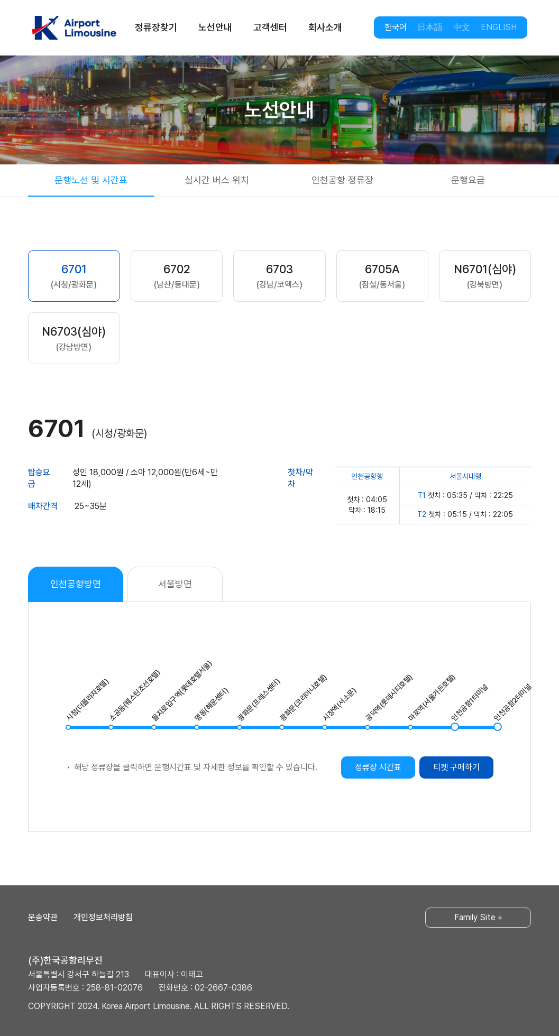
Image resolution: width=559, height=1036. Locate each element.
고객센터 (270, 27)
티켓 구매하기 (456, 767)
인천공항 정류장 (342, 180)
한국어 (395, 27)
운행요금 (468, 180)
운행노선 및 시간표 (90, 180)
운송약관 (43, 917)
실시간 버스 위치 (217, 180)
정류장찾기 (156, 27)
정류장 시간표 (378, 767)
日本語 (430, 27)
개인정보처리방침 (103, 917)
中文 (461, 27)
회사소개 (325, 27)
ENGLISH (499, 27)
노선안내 (215, 27)
